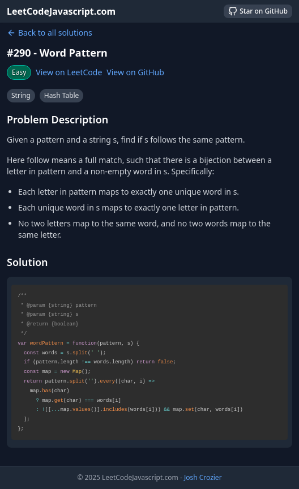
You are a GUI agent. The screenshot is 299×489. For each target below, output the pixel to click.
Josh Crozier (203, 477)
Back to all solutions (49, 32)
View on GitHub (135, 72)
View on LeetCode (69, 72)
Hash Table (61, 95)
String (21, 95)
